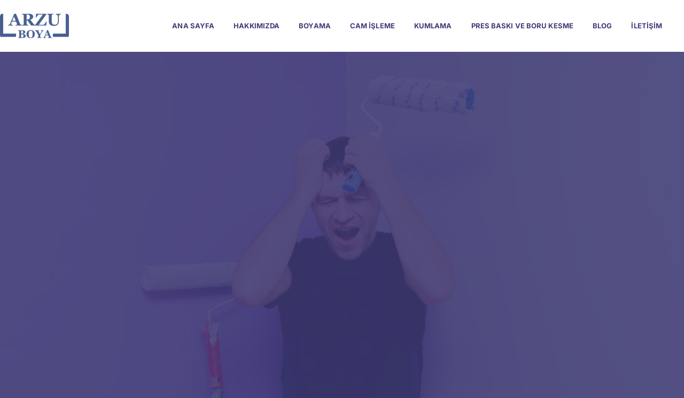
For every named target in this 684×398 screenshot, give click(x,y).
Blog (602, 25)
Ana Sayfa (193, 25)
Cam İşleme (372, 25)
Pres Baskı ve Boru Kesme (522, 25)
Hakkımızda (256, 25)
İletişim (646, 25)
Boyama (315, 25)
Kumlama (433, 25)
